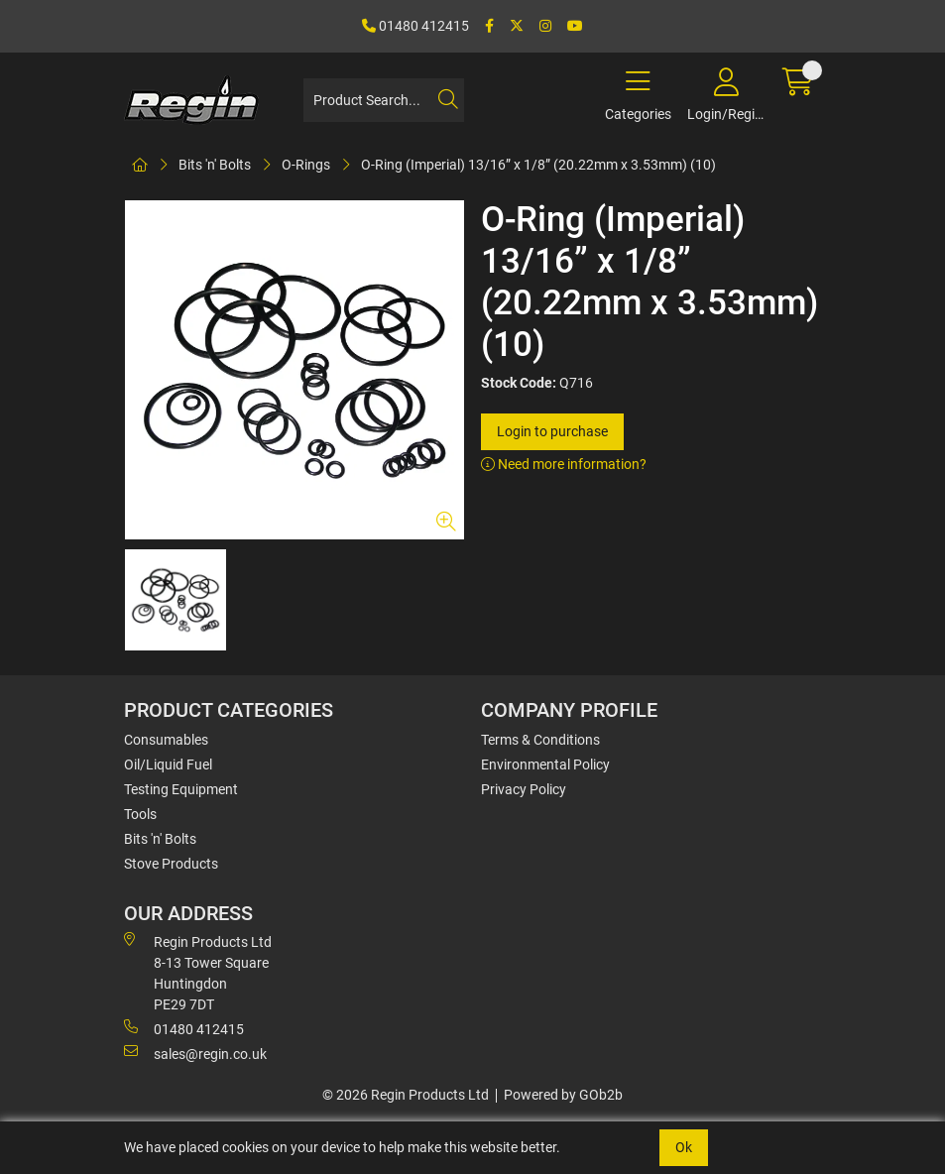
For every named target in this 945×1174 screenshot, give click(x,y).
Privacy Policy (523, 789)
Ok (683, 1147)
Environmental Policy (545, 764)
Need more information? (564, 464)
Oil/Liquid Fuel (168, 764)
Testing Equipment (181, 789)
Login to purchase (552, 431)
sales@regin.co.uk (195, 1053)
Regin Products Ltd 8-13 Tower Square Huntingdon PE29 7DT (198, 972)
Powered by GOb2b (563, 1095)
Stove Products (171, 864)
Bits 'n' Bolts (214, 165)
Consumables (166, 740)
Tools (140, 814)
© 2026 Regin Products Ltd (405, 1095)
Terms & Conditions (540, 740)
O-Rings (306, 165)
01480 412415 (415, 26)
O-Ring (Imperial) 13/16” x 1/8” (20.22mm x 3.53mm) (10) (538, 165)
